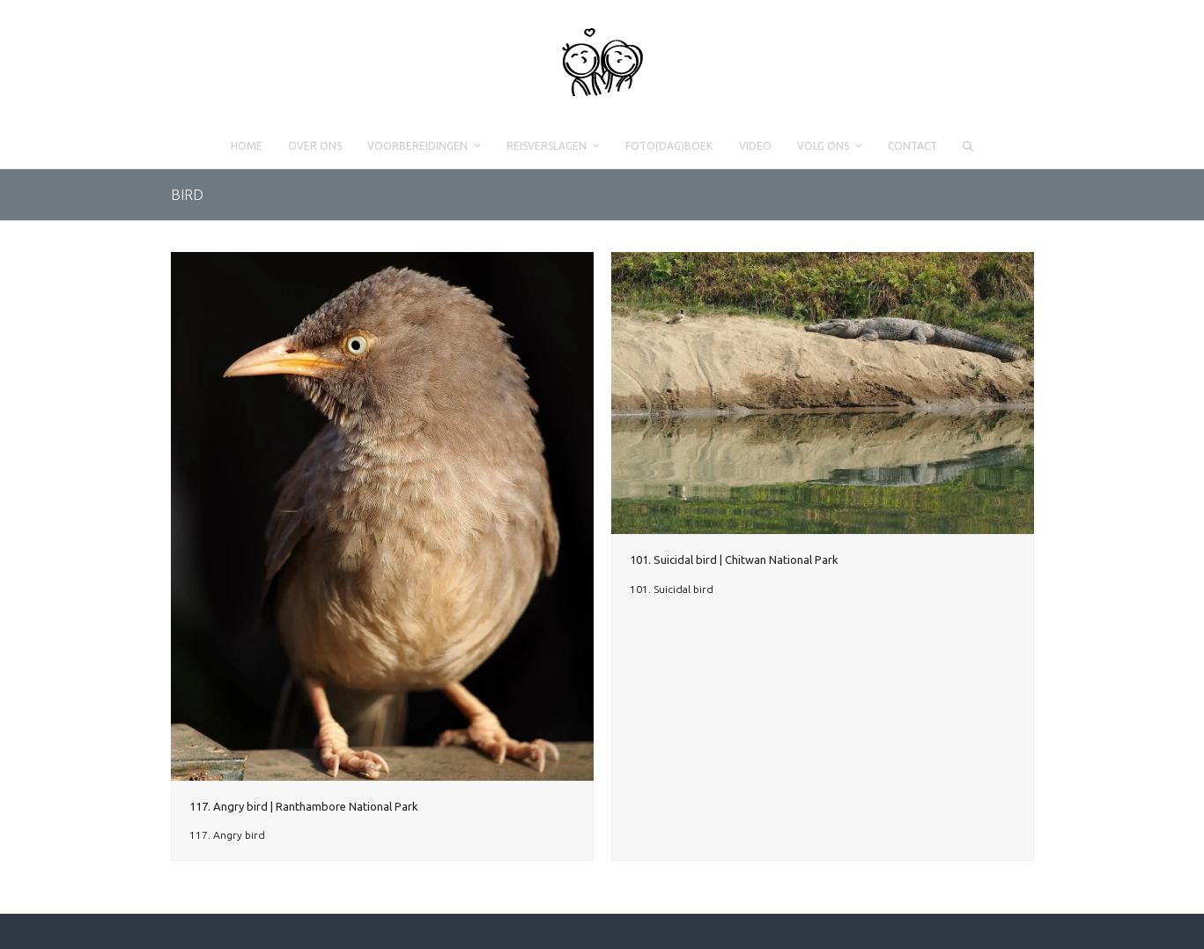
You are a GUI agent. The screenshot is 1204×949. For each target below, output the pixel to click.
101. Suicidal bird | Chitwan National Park (734, 559)
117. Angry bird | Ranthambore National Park (303, 806)
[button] (967, 146)
